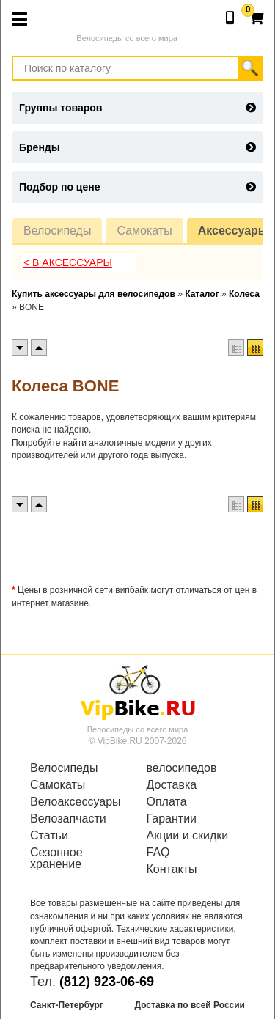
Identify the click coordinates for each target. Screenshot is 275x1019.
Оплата (167, 802)
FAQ (158, 852)
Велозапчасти (68, 819)
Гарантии (172, 819)
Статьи (49, 836)
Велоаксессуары (75, 802)
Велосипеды (57, 230)
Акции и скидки (188, 836)
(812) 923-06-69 (106, 981)
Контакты (172, 869)
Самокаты (144, 230)
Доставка (172, 785)
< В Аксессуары (67, 262)
